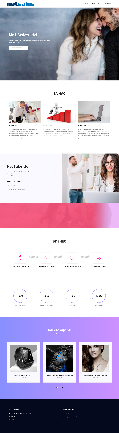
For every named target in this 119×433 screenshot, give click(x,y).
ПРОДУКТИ (100, 3)
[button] (57, 387)
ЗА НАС (93, 3)
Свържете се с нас (18, 48)
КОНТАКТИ (108, 3)
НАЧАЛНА (85, 3)
